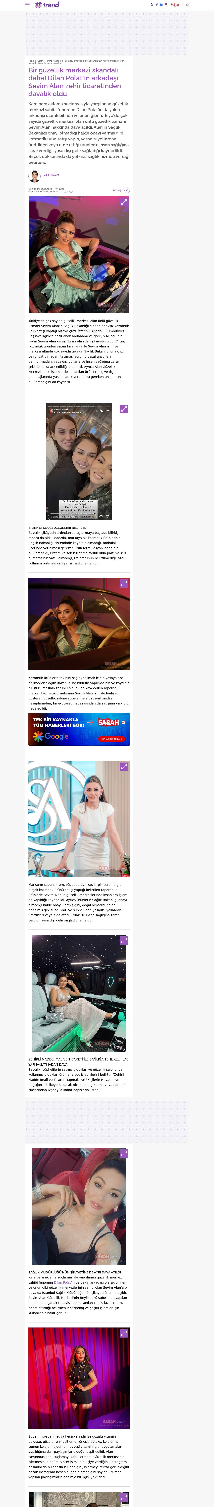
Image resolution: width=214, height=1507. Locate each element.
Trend (31, 61)
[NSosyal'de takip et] (161, 5)
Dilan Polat (62, 1282)
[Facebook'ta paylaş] (156, 5)
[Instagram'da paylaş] (166, 5)
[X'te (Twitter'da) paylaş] (152, 5)
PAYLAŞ (121, 190)
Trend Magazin (54, 61)
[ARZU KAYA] (43, 176)
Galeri (40, 61)
